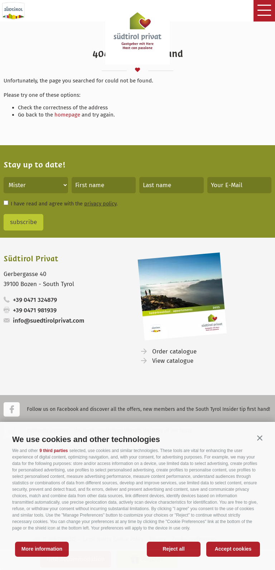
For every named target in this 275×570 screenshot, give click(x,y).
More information (41, 549)
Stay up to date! (34, 165)
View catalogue (172, 361)
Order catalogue (174, 351)
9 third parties (53, 450)
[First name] (104, 185)
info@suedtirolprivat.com (48, 320)
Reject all (173, 549)
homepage (67, 114)
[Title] (36, 185)
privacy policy (100, 203)
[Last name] (171, 185)
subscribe (23, 222)
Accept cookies (233, 549)
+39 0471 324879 (35, 300)
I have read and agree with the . (64, 203)
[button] (260, 438)
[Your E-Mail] (239, 185)
